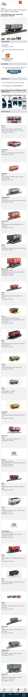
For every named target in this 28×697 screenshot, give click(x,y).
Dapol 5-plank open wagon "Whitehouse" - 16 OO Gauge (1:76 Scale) (11, 438)
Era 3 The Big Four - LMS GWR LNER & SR (12, 85)
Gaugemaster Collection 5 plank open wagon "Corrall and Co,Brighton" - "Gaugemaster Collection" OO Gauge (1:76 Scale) (13, 272)
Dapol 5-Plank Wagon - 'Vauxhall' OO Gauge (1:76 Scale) (8, 390)
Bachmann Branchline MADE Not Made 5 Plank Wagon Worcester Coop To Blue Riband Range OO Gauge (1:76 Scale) (13, 463)
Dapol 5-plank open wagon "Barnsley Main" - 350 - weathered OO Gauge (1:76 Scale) (12, 224)
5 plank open (7, 58)
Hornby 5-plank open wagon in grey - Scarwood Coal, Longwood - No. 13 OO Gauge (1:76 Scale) (13, 510)
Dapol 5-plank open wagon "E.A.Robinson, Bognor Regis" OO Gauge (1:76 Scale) (12, 486)
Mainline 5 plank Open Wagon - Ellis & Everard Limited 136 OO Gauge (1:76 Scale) (13, 415)
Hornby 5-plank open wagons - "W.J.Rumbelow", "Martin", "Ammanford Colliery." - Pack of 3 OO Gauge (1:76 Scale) (12, 129)
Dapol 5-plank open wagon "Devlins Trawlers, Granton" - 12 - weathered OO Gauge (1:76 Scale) (11, 677)
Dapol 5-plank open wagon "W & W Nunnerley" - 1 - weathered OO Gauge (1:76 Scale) (13, 630)
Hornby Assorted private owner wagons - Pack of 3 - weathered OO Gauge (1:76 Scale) (12, 606)
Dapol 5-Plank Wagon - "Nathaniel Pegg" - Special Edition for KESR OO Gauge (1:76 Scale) (12, 177)
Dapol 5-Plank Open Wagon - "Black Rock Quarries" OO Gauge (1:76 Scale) (13, 581)
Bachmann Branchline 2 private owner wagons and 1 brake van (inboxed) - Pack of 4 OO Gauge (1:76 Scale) (11, 534)
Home (10, 694)
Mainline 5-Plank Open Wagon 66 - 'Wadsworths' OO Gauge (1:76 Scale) (11, 366)
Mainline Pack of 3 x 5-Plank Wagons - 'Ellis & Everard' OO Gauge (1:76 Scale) (12, 152)
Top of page (3, 694)
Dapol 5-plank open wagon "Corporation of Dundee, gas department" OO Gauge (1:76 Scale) (13, 343)
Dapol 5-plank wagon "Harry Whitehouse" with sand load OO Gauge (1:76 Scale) (13, 558)
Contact (16, 694)
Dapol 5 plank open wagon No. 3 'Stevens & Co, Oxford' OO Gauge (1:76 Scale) (12, 296)
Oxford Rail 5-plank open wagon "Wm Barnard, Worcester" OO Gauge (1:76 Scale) (13, 200)
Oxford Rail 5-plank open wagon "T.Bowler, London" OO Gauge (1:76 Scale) (11, 653)
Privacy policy (24, 694)
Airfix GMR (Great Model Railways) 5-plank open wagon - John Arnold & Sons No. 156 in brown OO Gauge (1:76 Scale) (13, 320)
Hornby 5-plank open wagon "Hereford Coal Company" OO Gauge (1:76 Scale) (13, 247)
